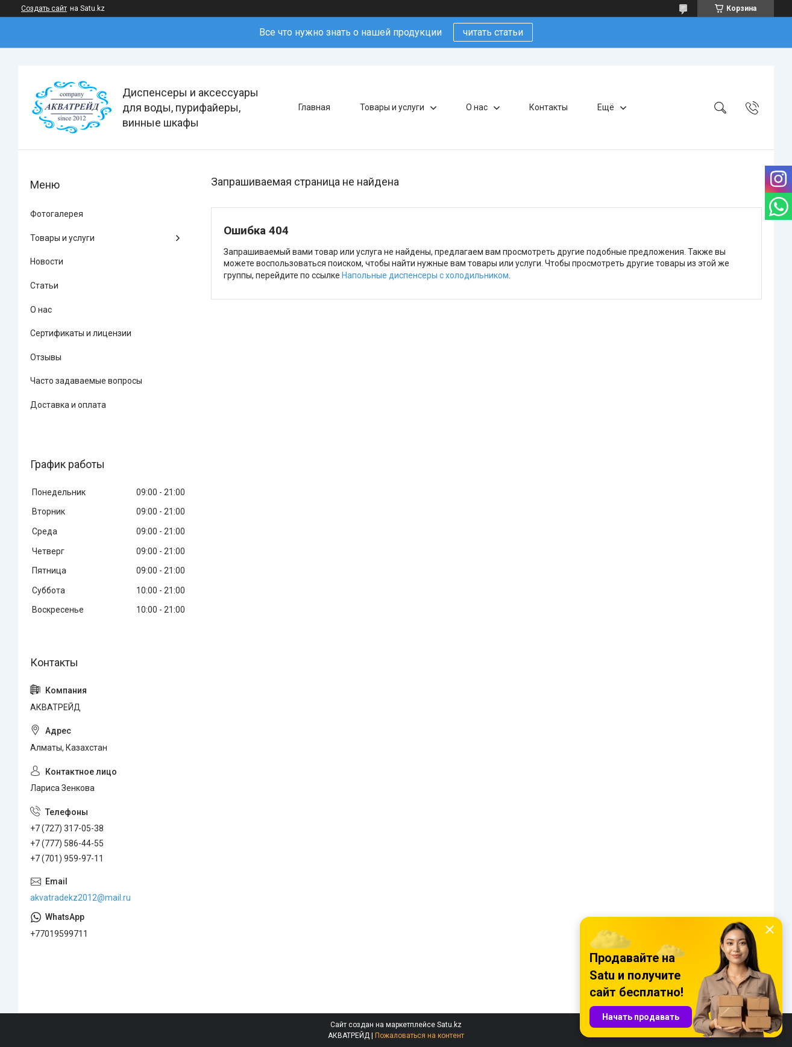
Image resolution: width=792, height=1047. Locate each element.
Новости (46, 261)
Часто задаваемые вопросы (86, 381)
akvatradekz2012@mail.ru (80, 897)
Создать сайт (44, 8)
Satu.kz (449, 1024)
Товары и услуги (392, 107)
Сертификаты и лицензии (80, 333)
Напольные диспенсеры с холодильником (425, 275)
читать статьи (493, 32)
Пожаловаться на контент (419, 1035)
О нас (477, 107)
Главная (314, 107)
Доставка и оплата (68, 405)
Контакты (548, 107)
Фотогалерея (56, 214)
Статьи (44, 285)
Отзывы (45, 357)
